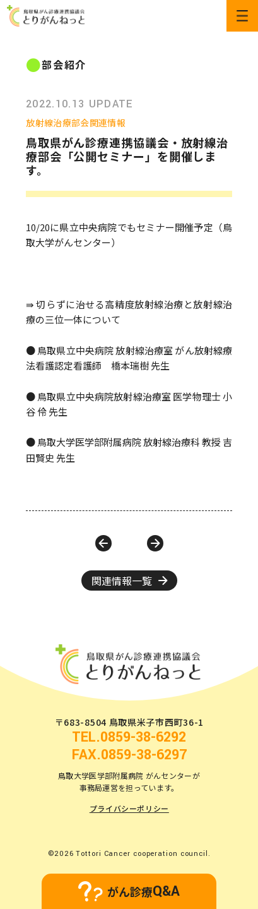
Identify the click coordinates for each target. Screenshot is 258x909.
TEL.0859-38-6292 (129, 737)
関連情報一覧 (129, 580)
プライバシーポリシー (129, 808)
